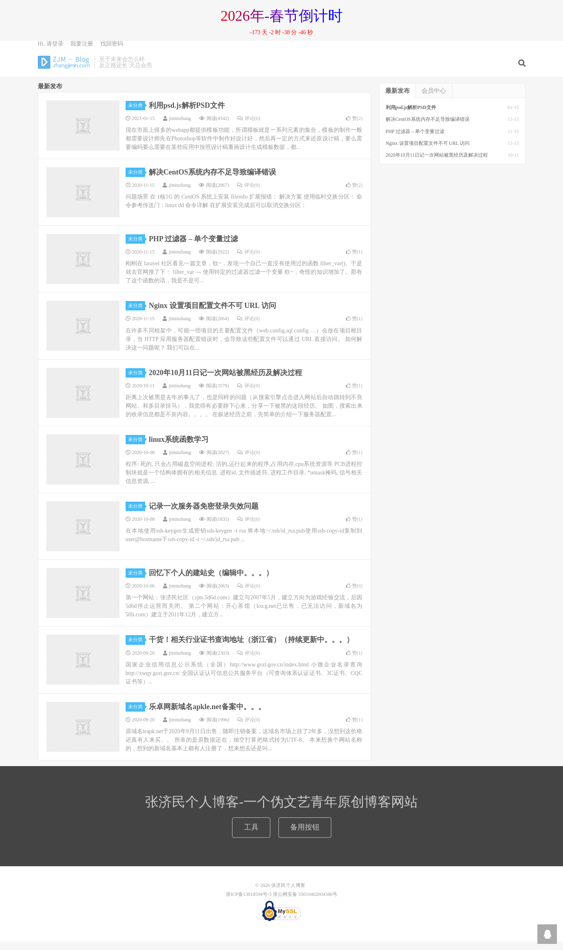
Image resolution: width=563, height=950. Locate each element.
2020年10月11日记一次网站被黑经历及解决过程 (225, 381)
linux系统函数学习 (179, 448)
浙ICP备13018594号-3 (249, 903)
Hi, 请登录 (50, 51)
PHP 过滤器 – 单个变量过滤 (193, 247)
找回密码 (111, 51)
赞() (354, 127)
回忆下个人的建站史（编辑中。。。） (211, 581)
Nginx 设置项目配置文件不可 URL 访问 (212, 314)
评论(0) (248, 127)
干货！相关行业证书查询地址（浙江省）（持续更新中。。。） (251, 648)
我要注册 (81, 51)
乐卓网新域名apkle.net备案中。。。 (207, 715)
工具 (251, 836)
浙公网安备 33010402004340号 (305, 903)
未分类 (136, 114)
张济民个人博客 (64, 69)
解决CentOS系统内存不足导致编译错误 (212, 181)
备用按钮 (305, 836)
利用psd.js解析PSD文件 (187, 114)
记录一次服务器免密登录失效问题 (204, 515)
